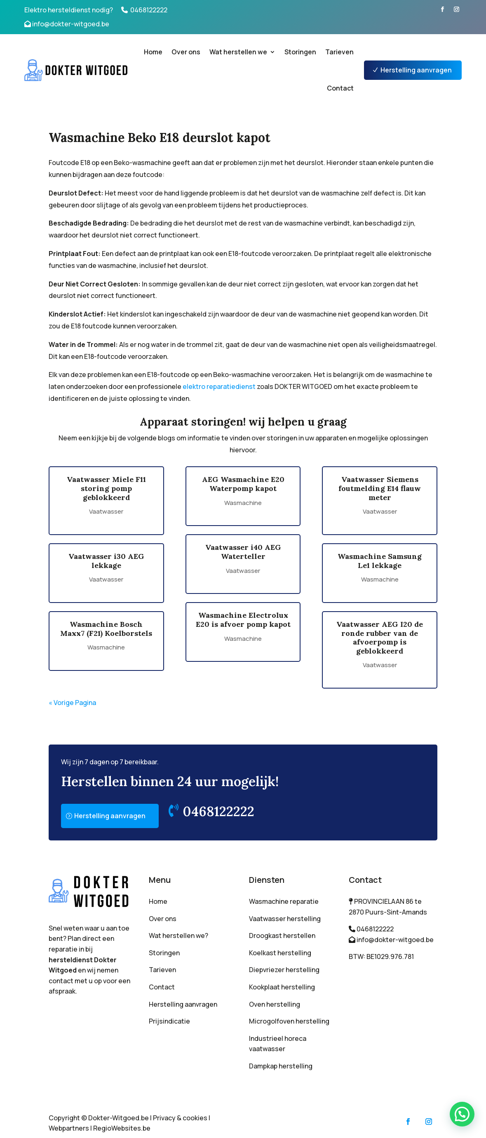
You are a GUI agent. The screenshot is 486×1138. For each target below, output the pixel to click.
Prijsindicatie (169, 1021)
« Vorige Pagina (72, 702)
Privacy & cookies (180, 1117)
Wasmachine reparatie (284, 901)
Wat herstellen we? (178, 935)
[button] (462, 1114)
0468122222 (148, 9)
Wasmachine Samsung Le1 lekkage (380, 561)
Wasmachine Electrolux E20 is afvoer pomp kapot (243, 619)
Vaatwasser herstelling (285, 918)
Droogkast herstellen (282, 935)
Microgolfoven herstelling (289, 1021)
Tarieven (339, 51)
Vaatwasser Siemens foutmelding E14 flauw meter (379, 488)
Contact (340, 88)
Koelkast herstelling (280, 952)
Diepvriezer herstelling (284, 969)
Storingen (300, 51)
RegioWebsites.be (121, 1128)
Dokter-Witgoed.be (118, 1117)
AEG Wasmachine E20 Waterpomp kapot (243, 484)
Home (153, 51)
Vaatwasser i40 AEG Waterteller (243, 551)
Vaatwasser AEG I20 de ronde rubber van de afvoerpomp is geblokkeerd (379, 637)
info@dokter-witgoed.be (70, 23)
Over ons (185, 51)
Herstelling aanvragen (416, 69)
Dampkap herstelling (280, 1066)
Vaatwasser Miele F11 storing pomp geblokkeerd (106, 488)
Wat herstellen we (238, 51)
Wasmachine (106, 647)
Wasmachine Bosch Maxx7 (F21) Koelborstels (106, 628)
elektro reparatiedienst (219, 386)
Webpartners (69, 1128)
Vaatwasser (106, 511)
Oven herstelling (274, 1004)
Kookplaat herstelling (282, 986)
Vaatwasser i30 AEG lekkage (106, 561)
